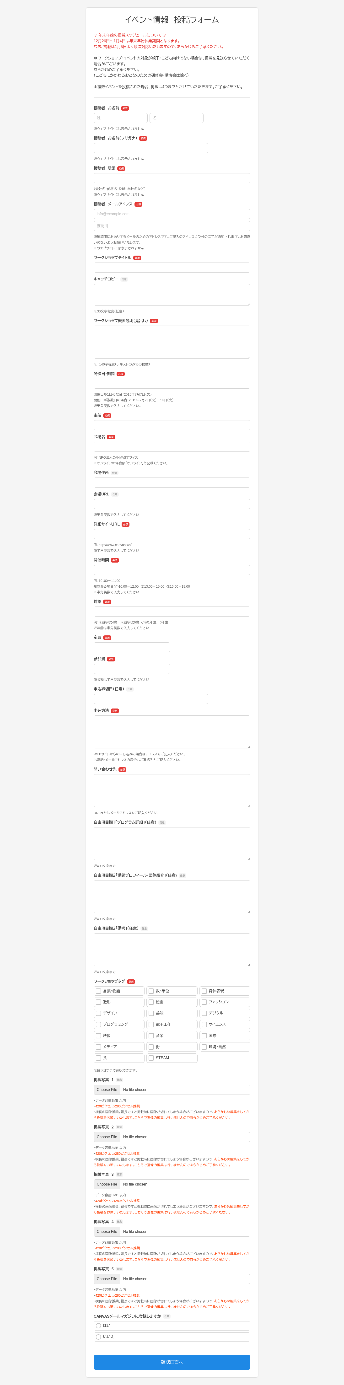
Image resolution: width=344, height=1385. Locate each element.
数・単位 (159, 991)
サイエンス (214, 1024)
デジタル (212, 1013)
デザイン (106, 1013)
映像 (103, 1035)
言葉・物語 (108, 991)
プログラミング (112, 1024)
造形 (103, 1002)
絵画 (156, 1002)
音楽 (156, 1035)
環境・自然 (214, 1047)
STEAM (159, 1058)
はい (103, 1325)
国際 (209, 1035)
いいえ (105, 1337)
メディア (106, 1047)
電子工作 (160, 1024)
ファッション (215, 1002)
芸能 (156, 1013)
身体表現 (213, 991)
